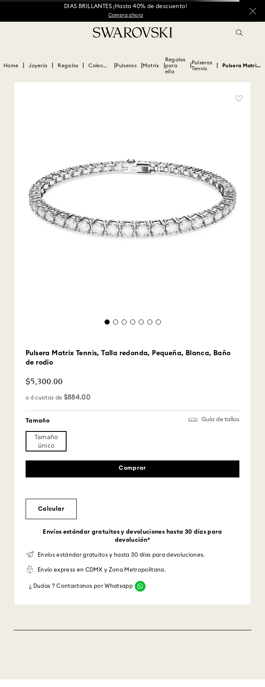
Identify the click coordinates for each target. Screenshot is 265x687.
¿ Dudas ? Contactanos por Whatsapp (81, 586)
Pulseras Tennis (202, 65)
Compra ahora (125, 15)
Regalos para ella (175, 66)
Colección (99, 65)
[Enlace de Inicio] (10, 65)
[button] (239, 33)
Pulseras (126, 65)
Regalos (68, 65)
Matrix (151, 65)
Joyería (38, 65)
